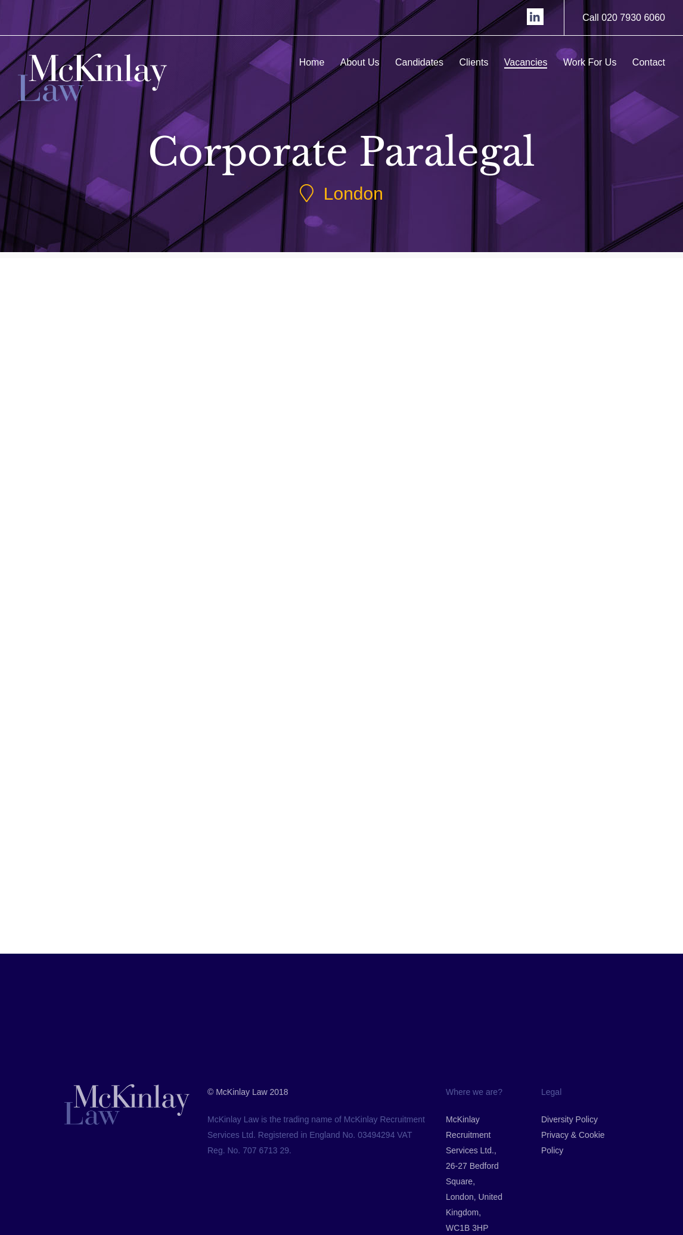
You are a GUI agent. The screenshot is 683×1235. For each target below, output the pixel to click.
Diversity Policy (569, 1183)
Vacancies (529, 62)
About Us (363, 62)
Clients (477, 62)
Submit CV (147, 622)
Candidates (423, 62)
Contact (651, 62)
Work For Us (593, 62)
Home (315, 62)
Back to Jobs (342, 895)
